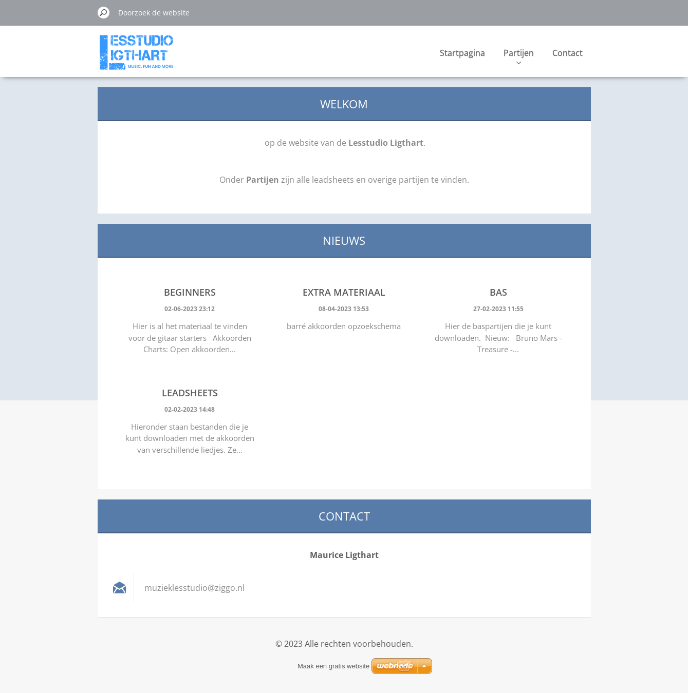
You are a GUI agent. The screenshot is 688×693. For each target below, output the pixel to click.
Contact (567, 53)
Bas (498, 292)
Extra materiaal (344, 292)
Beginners (190, 292)
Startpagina (462, 53)
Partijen (518, 55)
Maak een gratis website (333, 666)
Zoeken (104, 12)
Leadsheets (190, 393)
